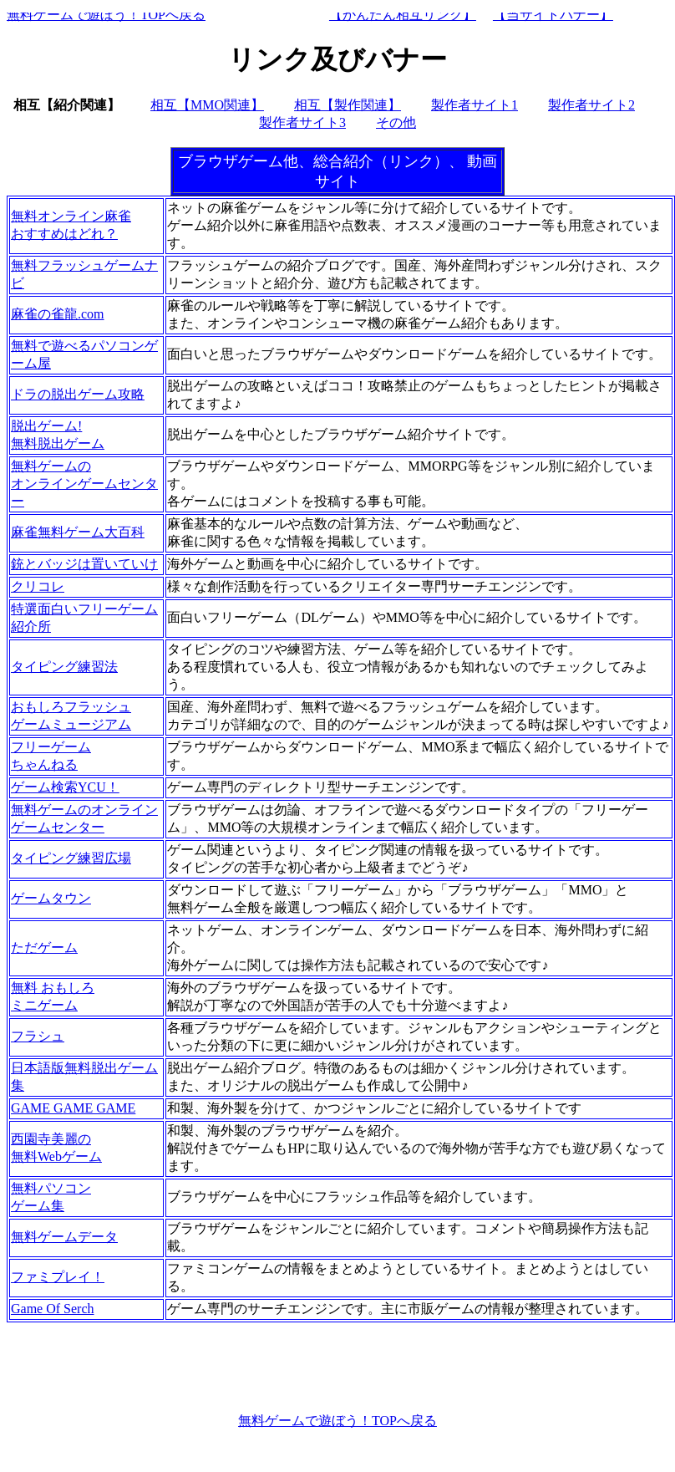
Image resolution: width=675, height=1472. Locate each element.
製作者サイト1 (474, 105)
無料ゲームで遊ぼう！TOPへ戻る (106, 15)
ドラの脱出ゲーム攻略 (78, 394)
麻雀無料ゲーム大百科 (78, 532)
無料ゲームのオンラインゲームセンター (84, 483)
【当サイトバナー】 (553, 15)
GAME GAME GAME (73, 1108)
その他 (396, 122)
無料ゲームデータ (64, 1237)
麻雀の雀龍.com (57, 314)
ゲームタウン (51, 898)
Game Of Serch (52, 1308)
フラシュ (37, 1036)
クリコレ (37, 586)
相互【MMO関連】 (207, 105)
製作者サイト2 (591, 105)
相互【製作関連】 (347, 105)
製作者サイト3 (302, 122)
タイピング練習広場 (71, 858)
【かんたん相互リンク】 (402, 15)
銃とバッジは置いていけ (84, 564)
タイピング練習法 (64, 667)
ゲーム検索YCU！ (65, 787)
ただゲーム (44, 947)
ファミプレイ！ (57, 1277)
